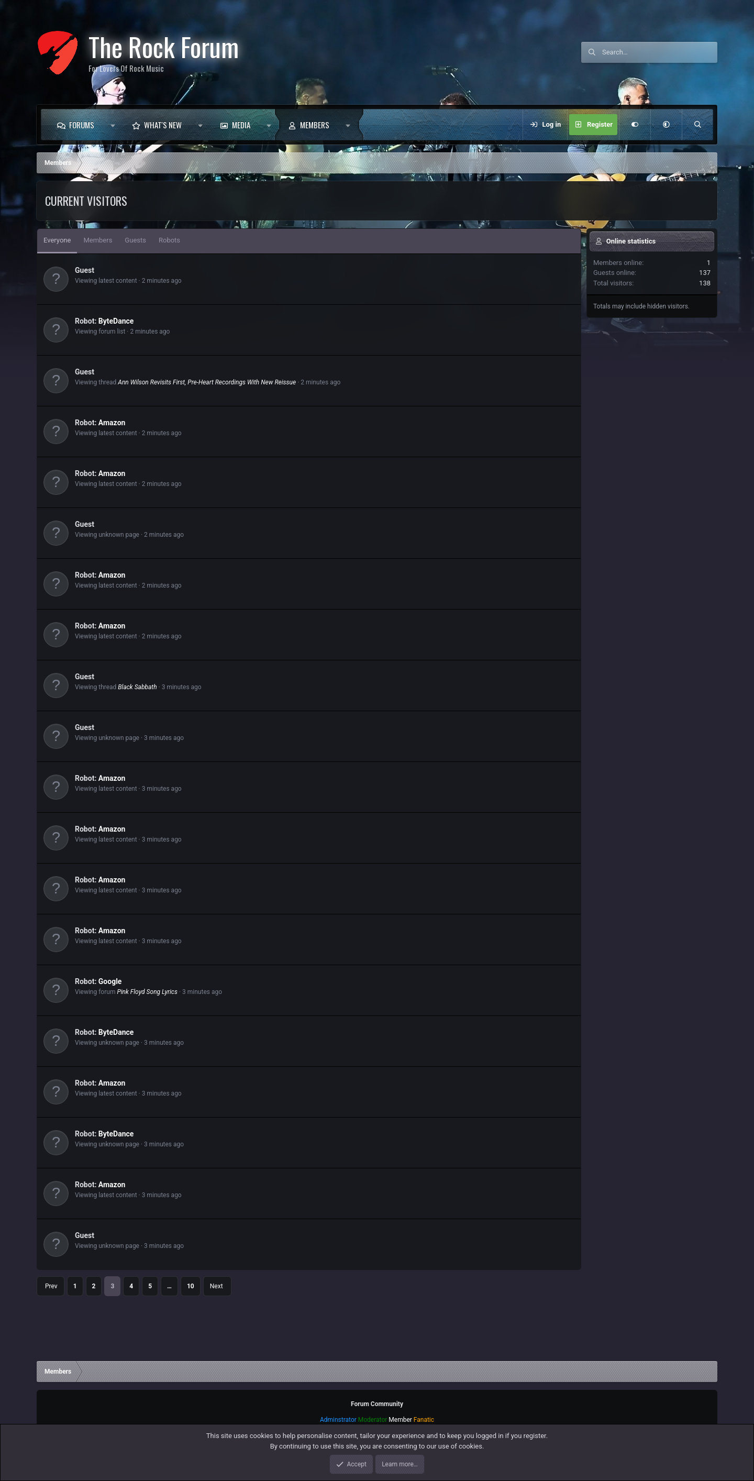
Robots (169, 240)
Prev (51, 1286)
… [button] (169, 1286)
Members (314, 124)
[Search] (659, 52)
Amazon (112, 422)
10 (190, 1286)
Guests (135, 240)
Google (110, 981)
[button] (113, 124)
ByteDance (116, 321)
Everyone (57, 240)
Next (216, 1286)
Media (241, 124)
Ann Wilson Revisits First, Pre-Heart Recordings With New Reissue (207, 382)
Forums (81, 124)
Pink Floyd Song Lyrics (147, 992)
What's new (163, 124)
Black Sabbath (137, 687)
